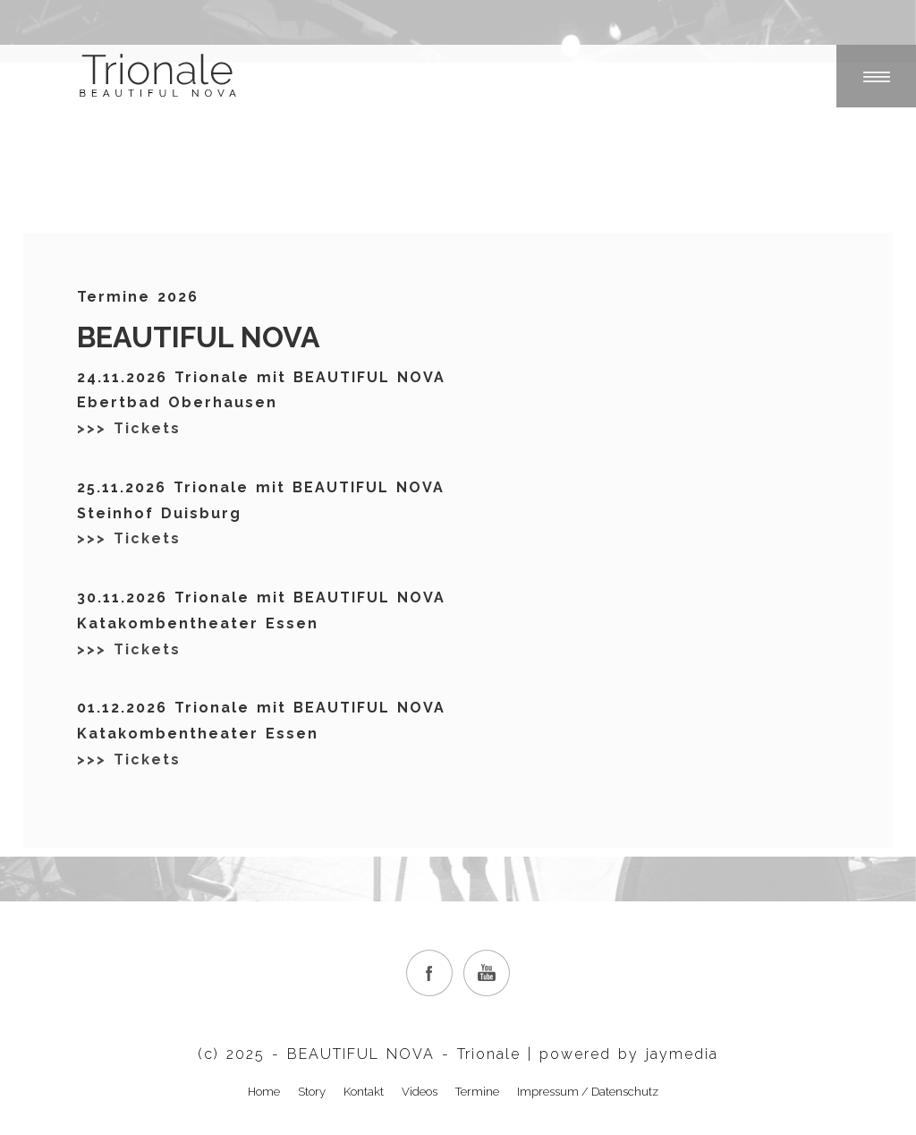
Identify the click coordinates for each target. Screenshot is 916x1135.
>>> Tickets (129, 428)
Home (264, 1091)
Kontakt (364, 1091)
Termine (477, 1091)
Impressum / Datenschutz (587, 1091)
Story (312, 1091)
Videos (419, 1091)
